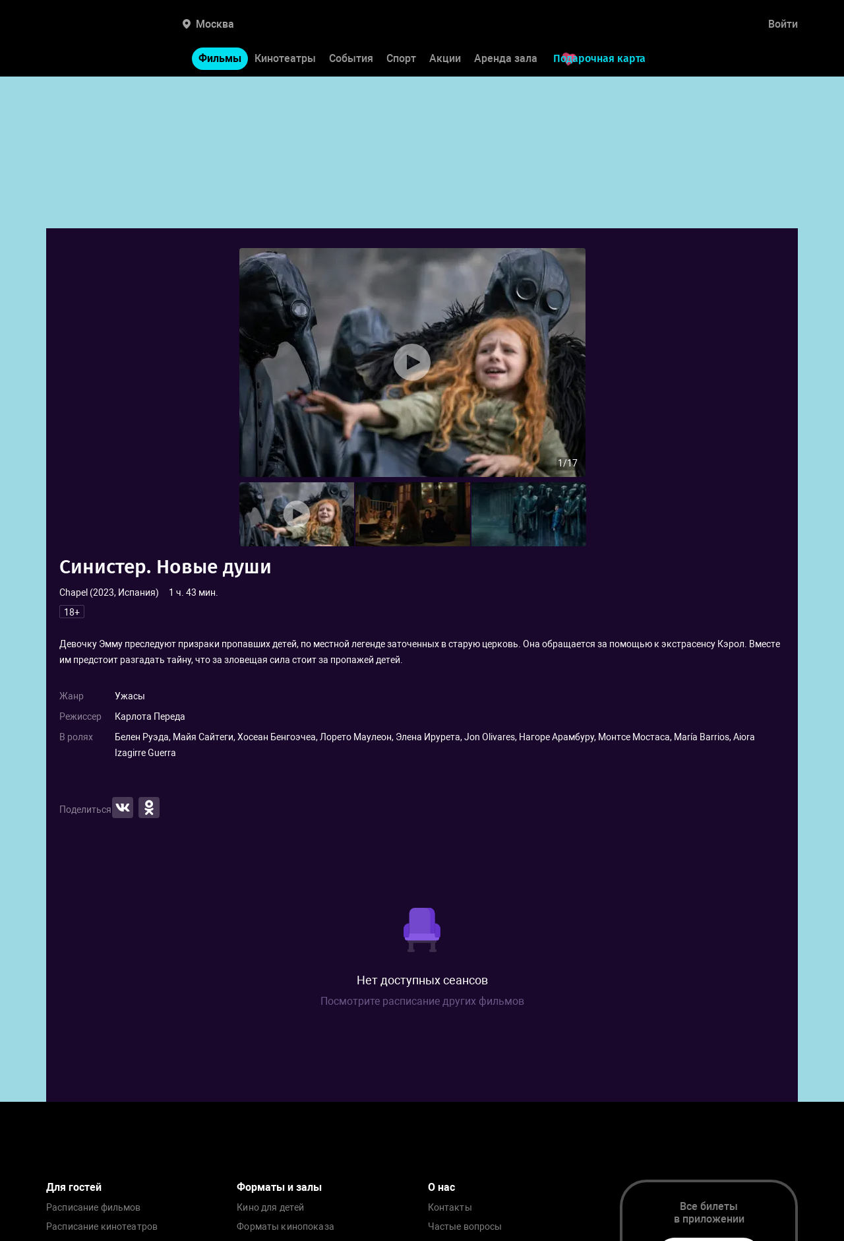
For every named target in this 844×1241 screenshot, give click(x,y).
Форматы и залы (279, 1187)
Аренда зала (505, 58)
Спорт (401, 58)
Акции (445, 58)
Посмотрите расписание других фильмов (422, 1001)
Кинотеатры (285, 58)
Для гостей (74, 1187)
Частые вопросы (465, 1227)
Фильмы (219, 58)
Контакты (450, 1208)
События (351, 58)
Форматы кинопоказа (285, 1227)
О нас (441, 1187)
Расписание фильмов (93, 1208)
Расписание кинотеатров (102, 1227)
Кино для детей (270, 1208)
